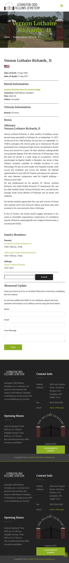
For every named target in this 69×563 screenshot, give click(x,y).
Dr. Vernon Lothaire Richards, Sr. (18, 244)
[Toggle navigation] (61, 5)
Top (65, 554)
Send (13, 347)
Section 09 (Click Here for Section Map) (22, 90)
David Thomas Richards (14, 265)
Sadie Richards (20, 252)
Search (44, 277)
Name (6, 309)
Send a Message (57, 408)
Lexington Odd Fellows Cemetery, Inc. (41, 457)
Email (6, 320)
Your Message (10, 330)
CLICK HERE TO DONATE (50, 449)
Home (7, 37)
